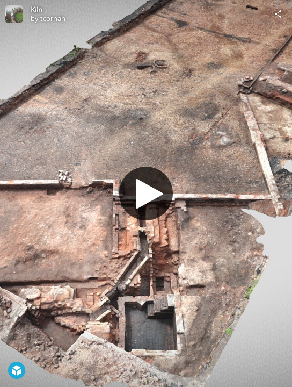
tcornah (52, 18)
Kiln (36, 10)
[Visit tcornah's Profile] (14, 14)
